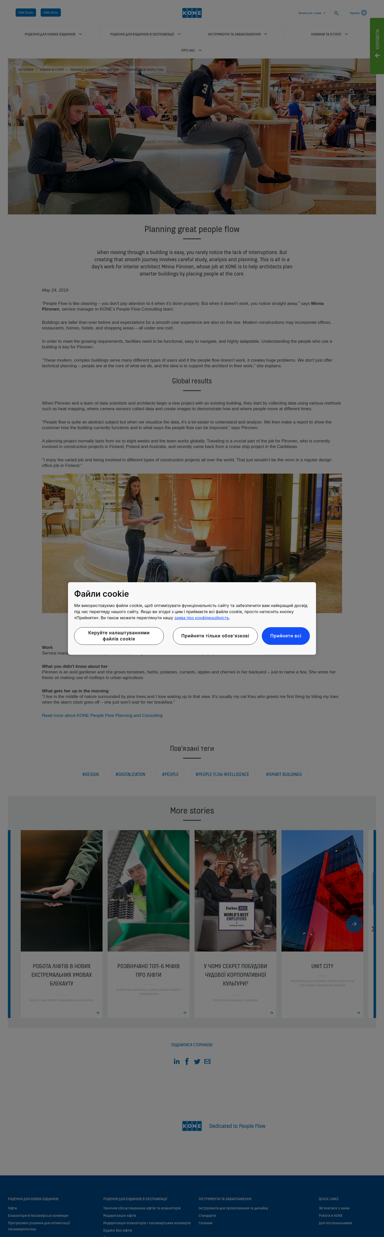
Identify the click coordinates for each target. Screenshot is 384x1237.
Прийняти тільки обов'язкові (215, 635)
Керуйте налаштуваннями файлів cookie (119, 636)
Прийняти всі (285, 635)
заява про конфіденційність (201, 617)
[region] (192, 618)
